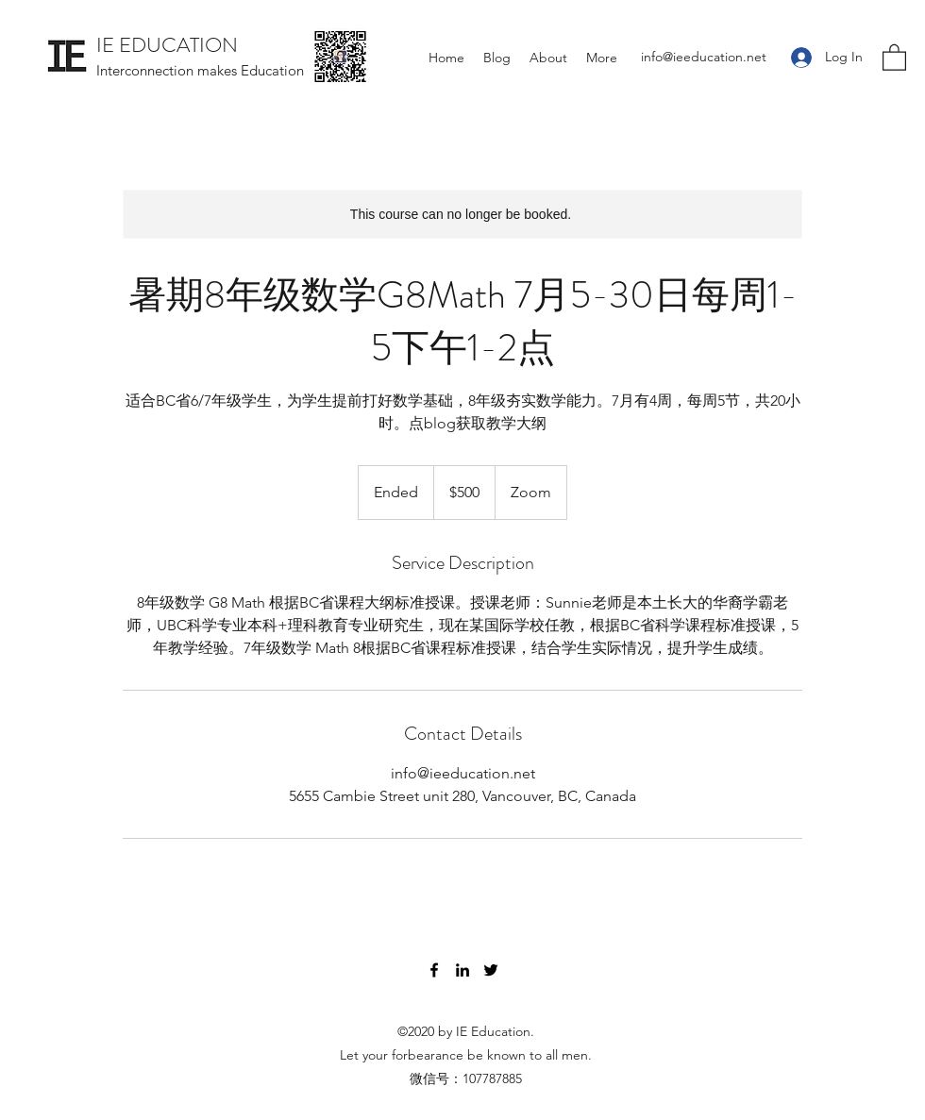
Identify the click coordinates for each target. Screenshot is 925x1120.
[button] (894, 56)
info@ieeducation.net (703, 56)
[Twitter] (490, 970)
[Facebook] (434, 970)
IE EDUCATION (167, 44)
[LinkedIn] (462, 970)
